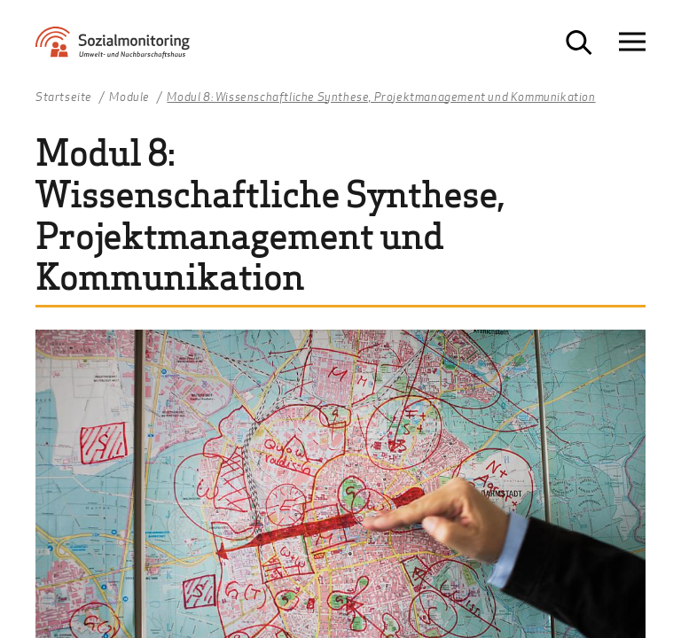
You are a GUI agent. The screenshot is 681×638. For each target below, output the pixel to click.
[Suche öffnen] (579, 42)
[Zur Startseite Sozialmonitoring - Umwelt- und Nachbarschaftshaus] (128, 49)
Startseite (63, 97)
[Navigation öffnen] (632, 42)
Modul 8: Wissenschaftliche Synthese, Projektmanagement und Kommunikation (381, 97)
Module (129, 97)
